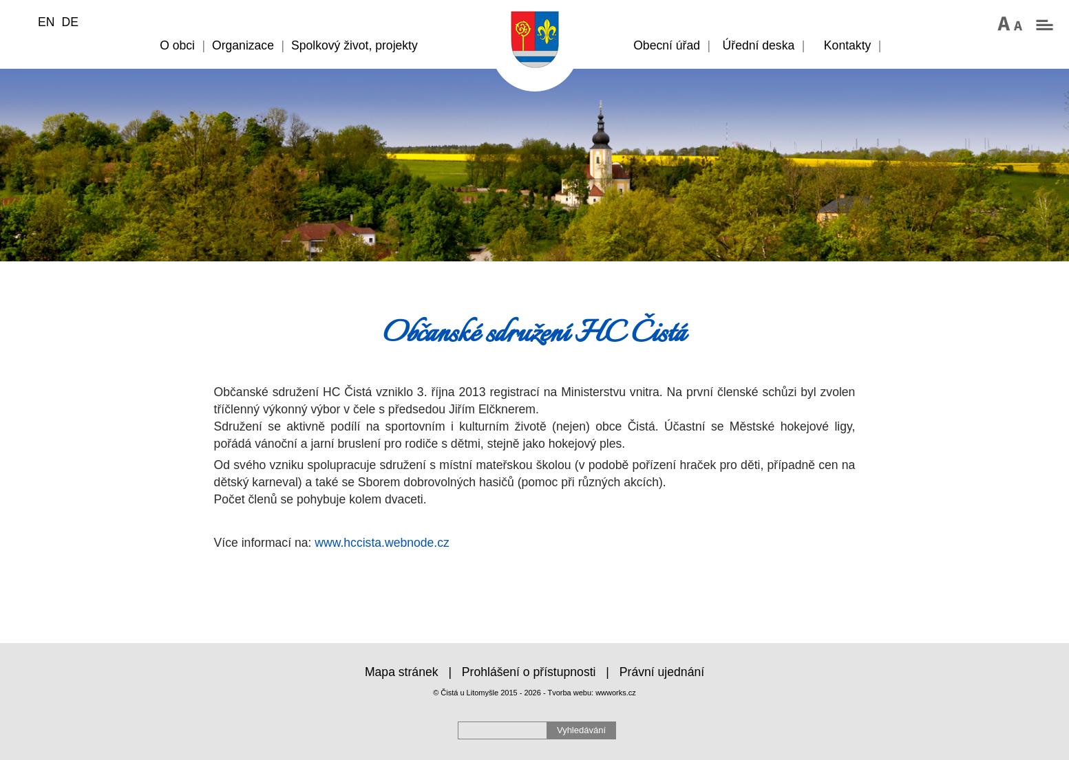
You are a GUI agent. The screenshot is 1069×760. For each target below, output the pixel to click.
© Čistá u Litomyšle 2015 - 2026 (487, 692)
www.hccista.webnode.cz (382, 543)
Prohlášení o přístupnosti (529, 672)
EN (46, 22)
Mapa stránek (401, 672)
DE (69, 22)
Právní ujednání (662, 672)
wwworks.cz (615, 692)
